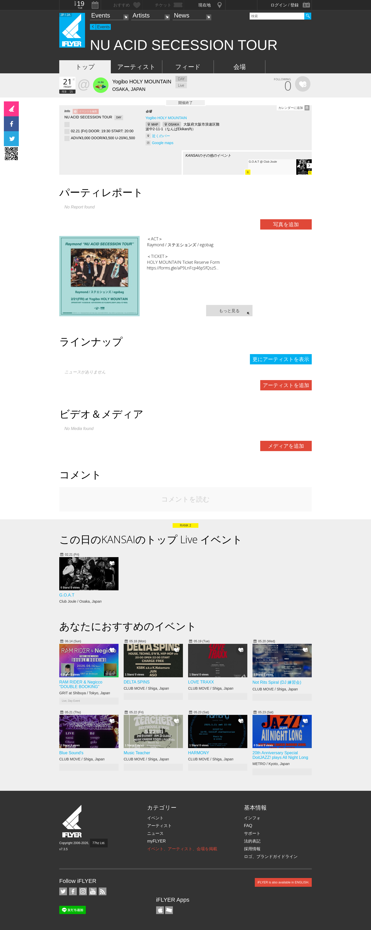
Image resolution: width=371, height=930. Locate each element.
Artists (141, 15)
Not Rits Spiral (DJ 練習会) (276, 682)
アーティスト (136, 66)
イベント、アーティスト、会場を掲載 (182, 849)
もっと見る (229, 310)
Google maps (162, 143)
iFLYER (72, 821)
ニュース (155, 833)
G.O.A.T (66, 595)
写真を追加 (286, 224)
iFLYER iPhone (160, 910)
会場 (239, 66)
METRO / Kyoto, (271, 764)
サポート (252, 833)
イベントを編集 (88, 111)
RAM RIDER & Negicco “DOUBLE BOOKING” (80, 684)
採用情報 (252, 849)
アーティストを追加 (286, 385)
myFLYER (156, 841)
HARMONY (198, 753)
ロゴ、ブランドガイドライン (271, 856)
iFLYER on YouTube (93, 891)
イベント (155, 818)
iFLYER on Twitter (63, 891)
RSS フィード (102, 891)
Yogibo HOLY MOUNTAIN (166, 118)
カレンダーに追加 (290, 108)
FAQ (248, 825)
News (181, 15)
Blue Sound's (71, 753)
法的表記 (252, 841)
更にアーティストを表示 (280, 359)
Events (100, 15)
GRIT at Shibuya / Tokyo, (84, 693)
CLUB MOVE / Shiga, (146, 688)
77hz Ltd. (98, 843)
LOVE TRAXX (201, 682)
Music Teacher (137, 753)
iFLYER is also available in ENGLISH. (283, 882)
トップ (85, 66)
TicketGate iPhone (169, 910)
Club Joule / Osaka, (80, 601)
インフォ (252, 818)
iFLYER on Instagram (83, 891)
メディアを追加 (286, 446)
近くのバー (161, 136)
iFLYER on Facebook (73, 891)
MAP (154, 124)
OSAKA (173, 124)
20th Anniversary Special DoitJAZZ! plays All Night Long (280, 755)
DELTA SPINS (137, 682)
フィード (188, 66)
